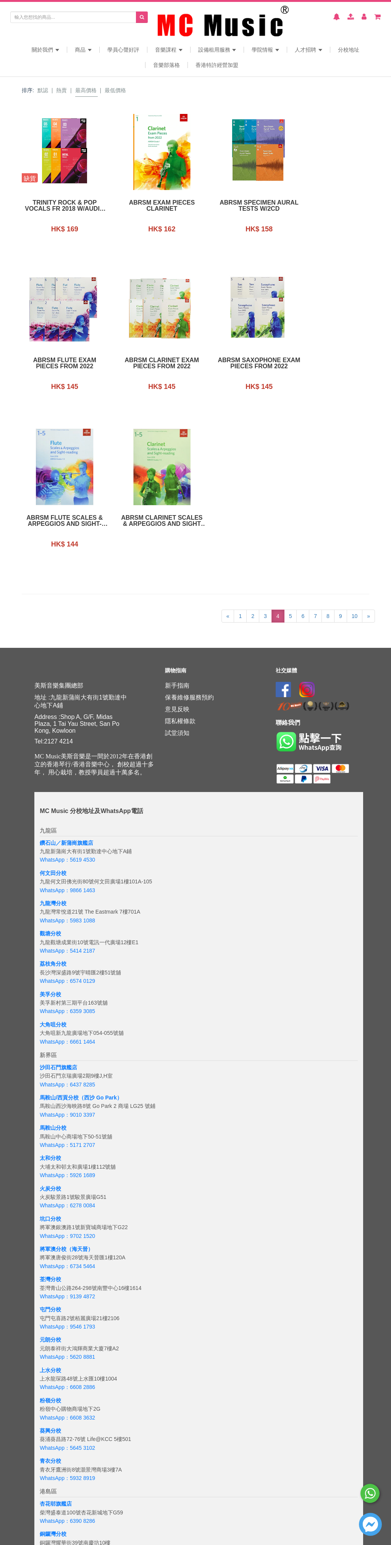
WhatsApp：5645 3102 (67, 1290)
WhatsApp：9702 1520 (67, 1078)
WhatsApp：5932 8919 (67, 1320)
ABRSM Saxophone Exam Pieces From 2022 (150, 363)
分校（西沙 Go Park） (95, 940)
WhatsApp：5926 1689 (67, 1018)
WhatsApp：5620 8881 (67, 1199)
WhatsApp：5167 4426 (67, 1393)
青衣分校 (50, 1303)
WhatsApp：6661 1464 (67, 884)
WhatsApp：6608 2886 (67, 1229)
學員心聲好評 (123, 50)
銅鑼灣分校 (53, 1376)
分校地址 (348, 50)
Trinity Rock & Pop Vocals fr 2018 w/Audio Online (61, 206)
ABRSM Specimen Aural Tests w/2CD (240, 206)
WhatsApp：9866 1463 (67, 732)
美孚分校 (50, 836)
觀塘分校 (50, 776)
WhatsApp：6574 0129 (67, 823)
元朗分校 (50, 1182)
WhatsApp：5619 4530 (67, 702)
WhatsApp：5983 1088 (67, 762)
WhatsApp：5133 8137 (67, 1484)
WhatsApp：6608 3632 (67, 1260)
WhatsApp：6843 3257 (67, 1424)
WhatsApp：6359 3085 (67, 854)
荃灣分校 (50, 1121)
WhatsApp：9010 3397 (67, 957)
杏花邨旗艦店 (56, 1346)
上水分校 (50, 1212)
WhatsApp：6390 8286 (67, 1363)
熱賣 (61, 90)
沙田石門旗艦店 (58, 909)
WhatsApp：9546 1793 (67, 1169)
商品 (83, 50)
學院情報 (265, 50)
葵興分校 (50, 1273)
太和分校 (50, 1000)
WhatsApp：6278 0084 (67, 1048)
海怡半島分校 (56, 1467)
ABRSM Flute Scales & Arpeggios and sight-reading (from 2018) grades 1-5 (240, 363)
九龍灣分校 (53, 745)
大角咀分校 (53, 867)
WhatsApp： (55, 1527)
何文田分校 (53, 715)
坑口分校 (50, 1061)
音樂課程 (169, 50)
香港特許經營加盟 (217, 65)
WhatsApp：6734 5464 (67, 1108)
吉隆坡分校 (53, 1510)
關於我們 (45, 50)
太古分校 (50, 1407)
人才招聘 (308, 50)
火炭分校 (50, 1031)
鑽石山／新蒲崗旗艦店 (66, 685)
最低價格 (115, 90)
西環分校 (50, 1437)
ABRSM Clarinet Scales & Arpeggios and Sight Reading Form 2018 (330, 363)
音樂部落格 (166, 65)
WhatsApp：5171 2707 (67, 987)
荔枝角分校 (53, 806)
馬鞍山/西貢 (54, 940)
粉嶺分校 (50, 1242)
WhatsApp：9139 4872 (67, 1138)
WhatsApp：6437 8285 (67, 927)
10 (355, 458)
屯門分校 (50, 1152)
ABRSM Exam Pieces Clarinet (150, 206)
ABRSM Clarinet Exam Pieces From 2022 (61, 363)
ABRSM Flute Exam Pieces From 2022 (330, 206)
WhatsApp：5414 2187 (67, 793)
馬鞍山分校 (53, 970)
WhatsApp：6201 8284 (67, 1454)
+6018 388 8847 (89, 1527)
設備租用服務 (217, 50)
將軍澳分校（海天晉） (66, 1091)
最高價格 (86, 90)
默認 (42, 90)
